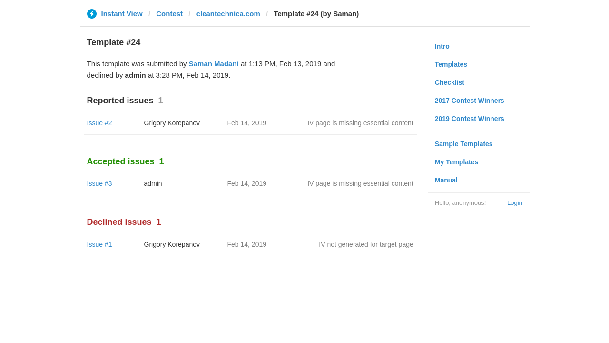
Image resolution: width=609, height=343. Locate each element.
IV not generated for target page (366, 244)
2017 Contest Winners (469, 100)
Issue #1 (99, 244)
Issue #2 (99, 123)
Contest (169, 14)
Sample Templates (464, 144)
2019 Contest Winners (469, 118)
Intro (442, 46)
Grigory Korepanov (172, 123)
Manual (446, 180)
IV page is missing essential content (360, 123)
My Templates (457, 162)
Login (514, 202)
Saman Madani (214, 64)
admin (153, 183)
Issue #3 (99, 183)
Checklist (449, 82)
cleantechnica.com (228, 14)
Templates (451, 64)
